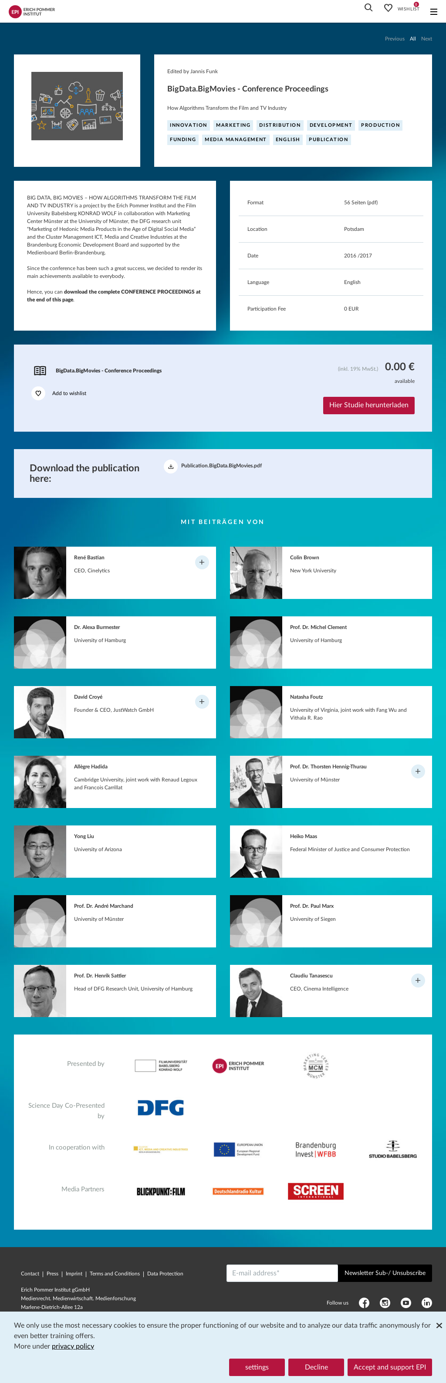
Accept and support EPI (390, 1367)
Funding (183, 139)
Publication (328, 139)
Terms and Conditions (115, 1273)
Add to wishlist (58, 393)
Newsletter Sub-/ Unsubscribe (385, 1273)
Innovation (188, 125)
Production (380, 125)
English (288, 139)
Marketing (233, 125)
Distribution (280, 125)
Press (52, 1273)
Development (331, 125)
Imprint (74, 1273)
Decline (316, 1367)
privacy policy (73, 1346)
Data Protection (165, 1273)
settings (257, 1367)
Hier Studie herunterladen (369, 405)
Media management (236, 139)
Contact (30, 1273)
